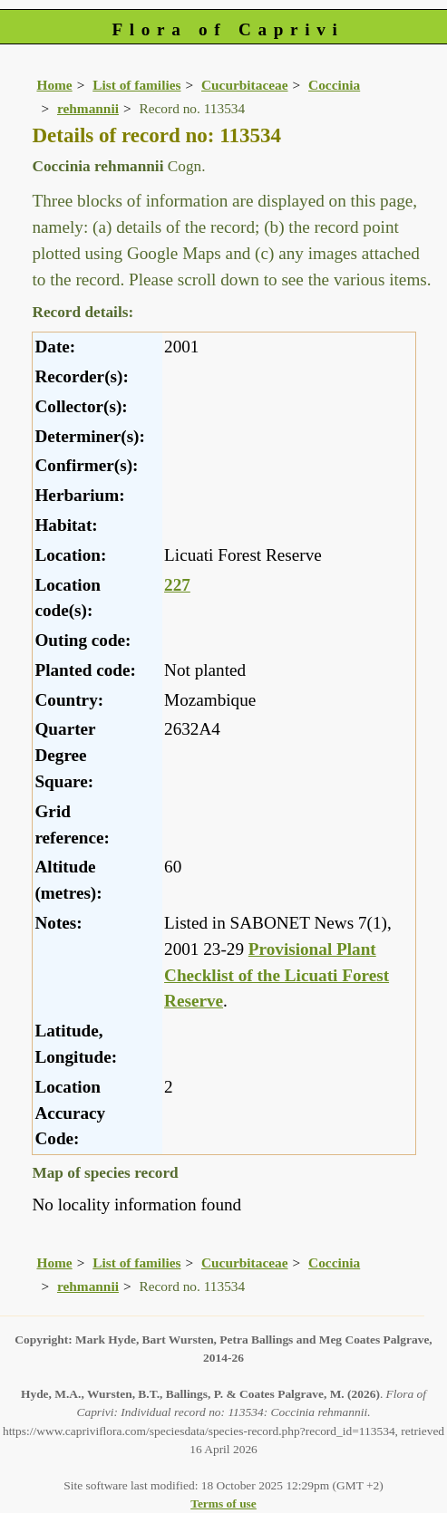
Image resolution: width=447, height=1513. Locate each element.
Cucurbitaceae (244, 84)
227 (177, 584)
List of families (136, 84)
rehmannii (88, 108)
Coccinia (334, 84)
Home (54, 84)
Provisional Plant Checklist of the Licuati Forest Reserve (276, 975)
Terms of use (223, 1503)
